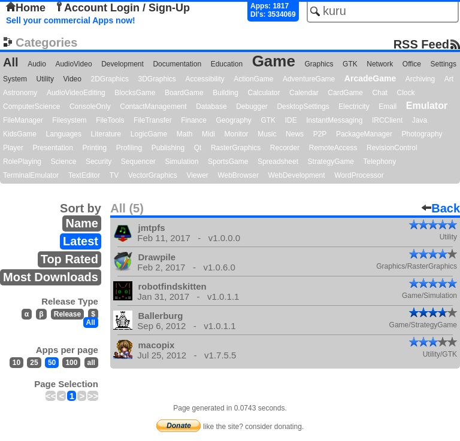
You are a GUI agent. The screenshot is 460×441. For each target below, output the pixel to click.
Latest (80, 241)
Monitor (237, 134)
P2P (320, 134)
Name (81, 223)
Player (13, 148)
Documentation (177, 64)
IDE (291, 120)
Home (26, 8)
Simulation (181, 161)
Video (72, 79)
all (91, 362)
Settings (443, 64)
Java (419, 120)
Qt (198, 148)
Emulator (426, 106)
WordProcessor (358, 175)
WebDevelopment (296, 175)
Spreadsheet (278, 161)
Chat (380, 93)
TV (114, 175)
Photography (422, 134)
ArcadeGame (370, 78)
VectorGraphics (152, 175)
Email (388, 106)
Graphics (318, 64)
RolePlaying (22, 161)
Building (225, 93)
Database (211, 106)
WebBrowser (237, 175)
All (11, 62)
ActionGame (253, 79)
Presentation (53, 148)
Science (64, 161)
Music (267, 134)
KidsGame (20, 134)
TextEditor (84, 175)
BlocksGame (134, 93)
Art (448, 79)
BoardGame (184, 93)
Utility (45, 79)
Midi (208, 134)
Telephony (379, 161)
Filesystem (69, 120)
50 (52, 362)
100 (71, 362)
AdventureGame (309, 79)
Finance (194, 120)
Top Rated (69, 259)
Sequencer (138, 161)
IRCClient (387, 120)
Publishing (168, 148)
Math (185, 134)
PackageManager (364, 134)
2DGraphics (110, 79)
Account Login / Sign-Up (122, 8)
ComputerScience (31, 106)
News (295, 134)
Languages (63, 134)
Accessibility (204, 79)
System (15, 79)
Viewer (197, 175)
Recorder (284, 148)
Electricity (353, 106)
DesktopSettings (303, 106)
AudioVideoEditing (76, 93)
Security (98, 161)
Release (67, 314)
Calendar (304, 93)
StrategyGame (331, 161)
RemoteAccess (333, 148)
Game (273, 61)
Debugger (252, 106)
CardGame (345, 93)
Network (380, 64)
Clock (406, 93)
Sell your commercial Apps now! (70, 20)
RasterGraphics (236, 148)
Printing (95, 148)
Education (227, 64)
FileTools (110, 120)
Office (411, 64)
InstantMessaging (334, 120)
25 (34, 362)
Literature (106, 134)
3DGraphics (156, 79)
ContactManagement (153, 106)
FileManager (23, 120)
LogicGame (149, 134)
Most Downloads (50, 277)
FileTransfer (153, 120)
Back (441, 208)
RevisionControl (392, 148)
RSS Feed (421, 44)
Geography (234, 120)
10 (16, 362)
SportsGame (228, 161)
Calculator (263, 93)
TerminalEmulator (31, 175)
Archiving (420, 79)
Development (122, 64)
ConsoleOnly (90, 106)
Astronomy (20, 93)
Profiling (129, 148)
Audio (37, 64)
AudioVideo (73, 64)
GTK (350, 64)
